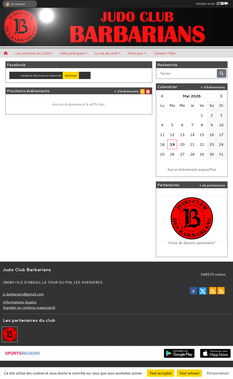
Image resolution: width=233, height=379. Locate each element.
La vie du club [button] (106, 53)
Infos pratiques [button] (72, 53)
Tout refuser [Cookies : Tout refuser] (189, 373)
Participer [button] (135, 53)
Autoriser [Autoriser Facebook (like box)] (71, 75)
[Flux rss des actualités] (212, 290)
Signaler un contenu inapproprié (29, 307)
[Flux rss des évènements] (221, 290)
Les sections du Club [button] (32, 53)
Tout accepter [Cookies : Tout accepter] (160, 373)
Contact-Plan (165, 53)
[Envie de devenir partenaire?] (10, 334)
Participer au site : (212, 3)
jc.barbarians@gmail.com (23, 294)
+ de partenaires (212, 185)
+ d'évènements (126, 91)
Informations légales (20, 302)
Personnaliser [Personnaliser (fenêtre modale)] (218, 373)
